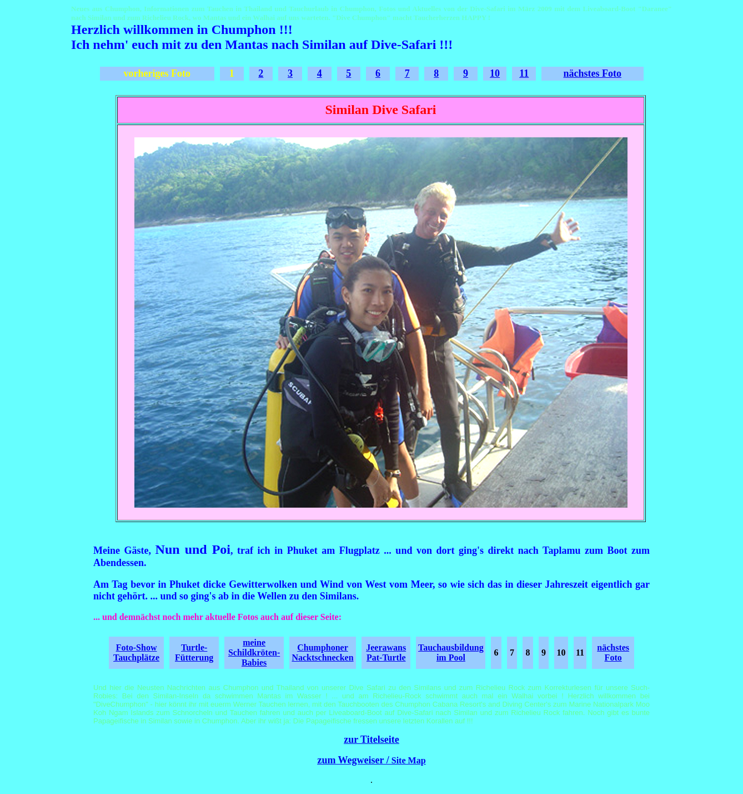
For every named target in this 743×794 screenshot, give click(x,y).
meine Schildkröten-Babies (254, 652)
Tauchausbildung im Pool (451, 652)
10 (495, 73)
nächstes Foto (593, 73)
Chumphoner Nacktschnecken (322, 652)
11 (524, 73)
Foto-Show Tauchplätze (136, 652)
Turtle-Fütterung (194, 652)
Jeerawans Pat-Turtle (386, 652)
